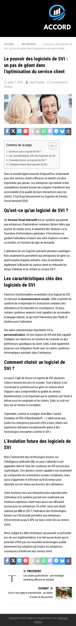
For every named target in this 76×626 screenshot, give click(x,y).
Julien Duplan (36, 82)
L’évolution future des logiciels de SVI (28, 164)
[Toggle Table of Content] (50, 146)
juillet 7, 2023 (15, 82)
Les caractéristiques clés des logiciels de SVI (32, 155)
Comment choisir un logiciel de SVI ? (27, 160)
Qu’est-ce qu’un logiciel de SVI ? (25, 151)
